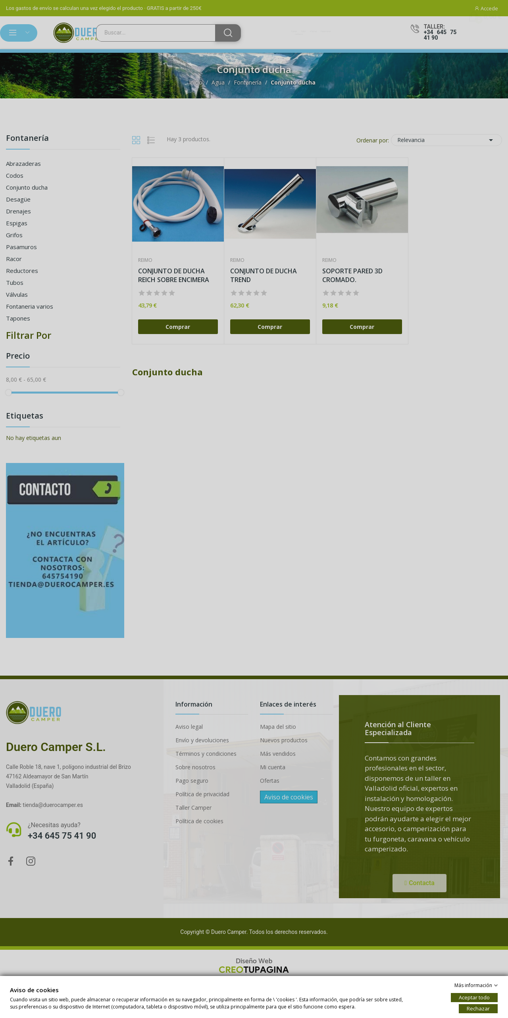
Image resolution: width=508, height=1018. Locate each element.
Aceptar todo (474, 997)
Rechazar (478, 1008)
